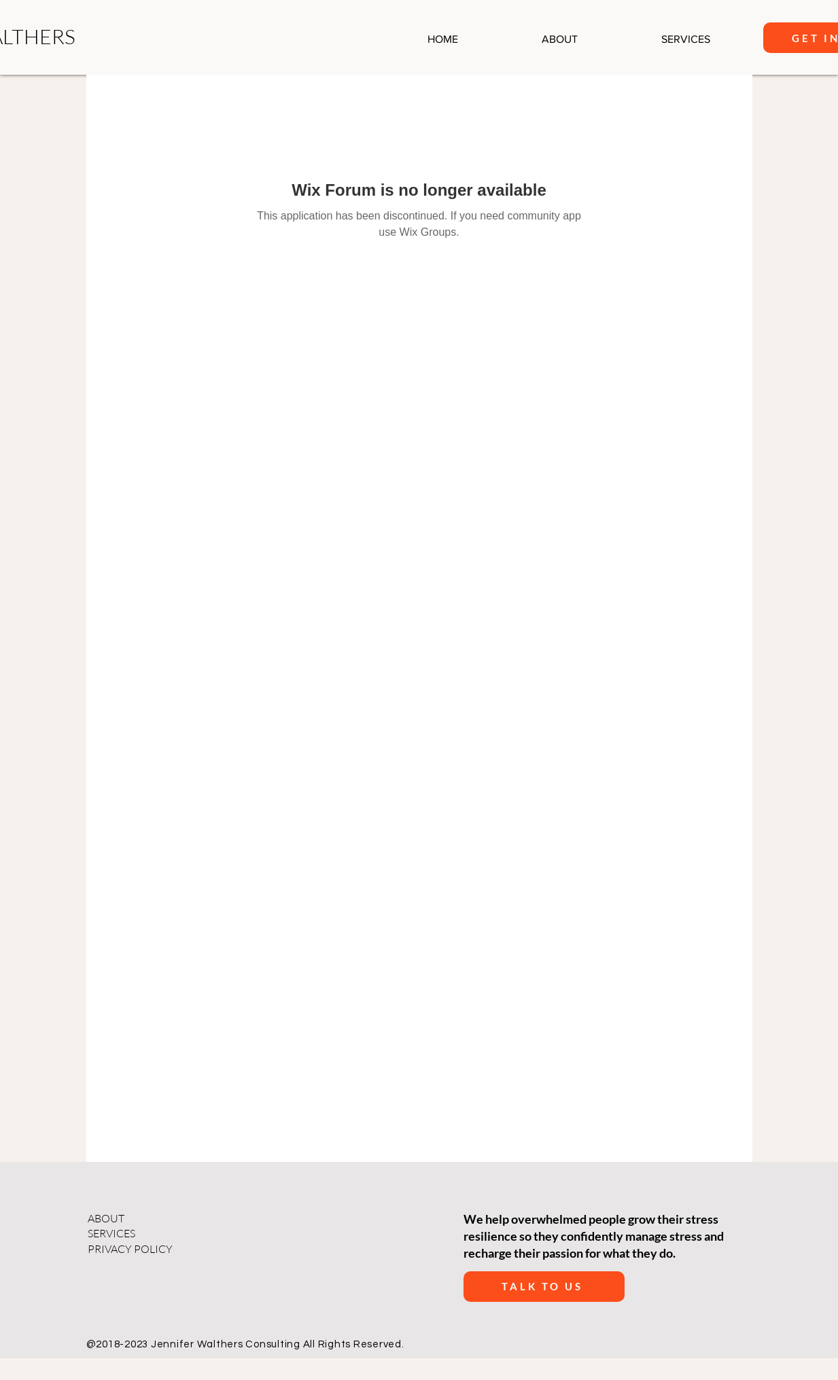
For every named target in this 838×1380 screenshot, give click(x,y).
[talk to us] (544, 1286)
